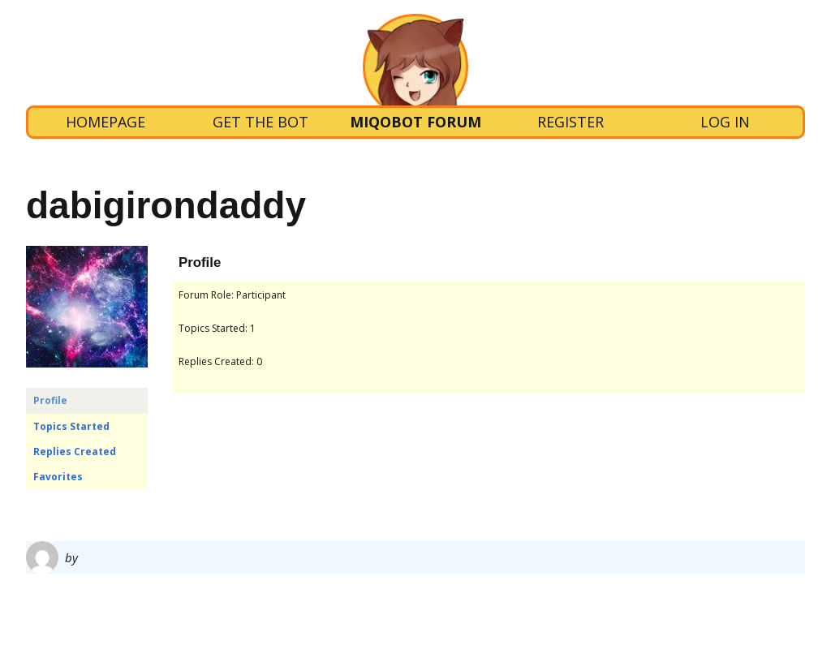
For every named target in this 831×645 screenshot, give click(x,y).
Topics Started (71, 426)
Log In (725, 121)
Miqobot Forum (415, 121)
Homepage (105, 121)
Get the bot (260, 121)
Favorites (58, 477)
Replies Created (74, 451)
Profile (50, 400)
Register (570, 121)
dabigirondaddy (166, 205)
